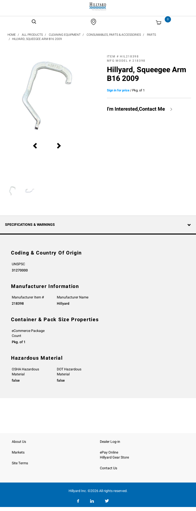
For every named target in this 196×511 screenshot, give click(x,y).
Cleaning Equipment (65, 34)
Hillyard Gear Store (114, 457)
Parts (151, 34)
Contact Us (108, 468)
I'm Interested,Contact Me (136, 109)
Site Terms (20, 463)
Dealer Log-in (110, 441)
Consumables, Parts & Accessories (114, 34)
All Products (32, 34)
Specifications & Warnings (30, 224)
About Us (19, 441)
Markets (18, 452)
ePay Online (109, 452)
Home (12, 34)
